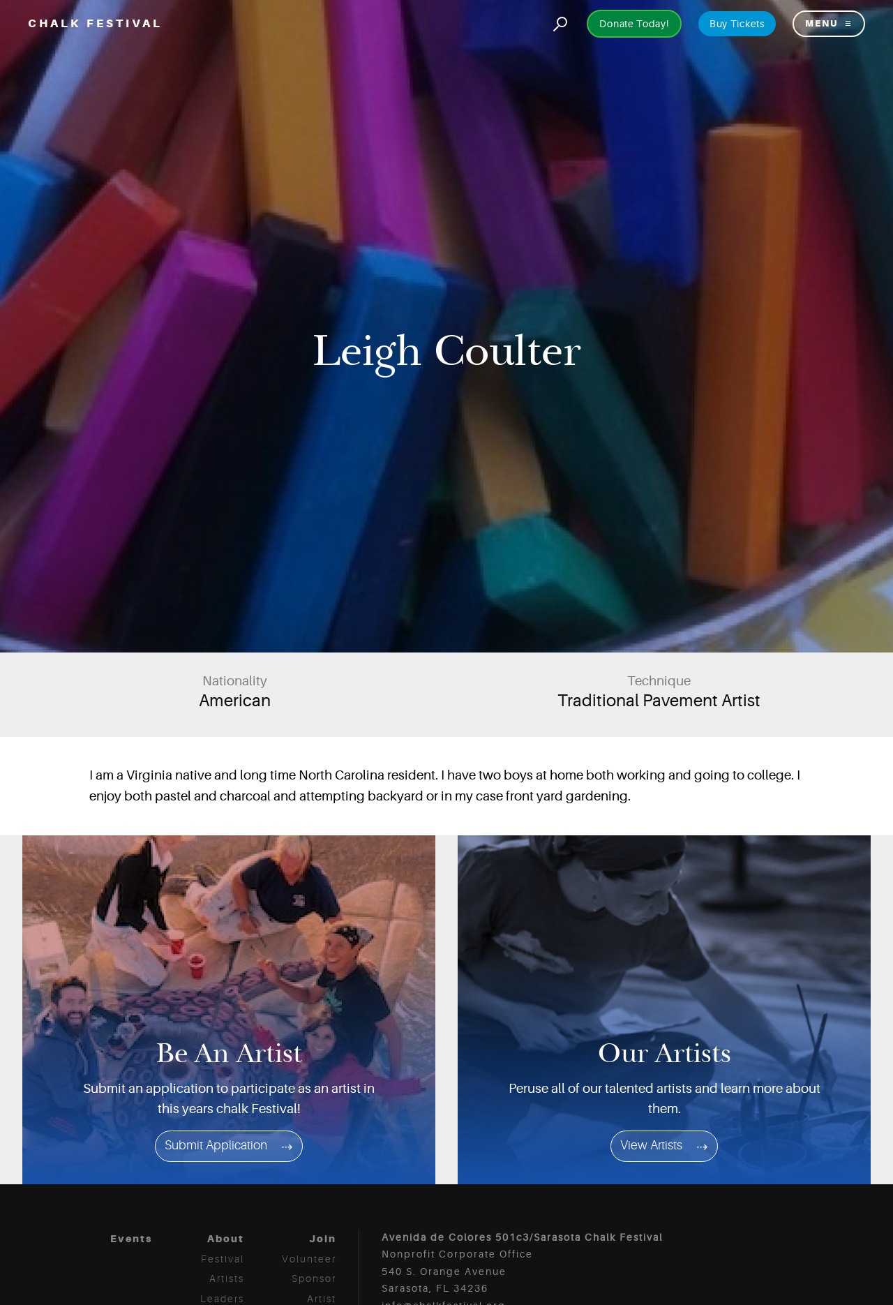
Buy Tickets (737, 23)
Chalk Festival (95, 23)
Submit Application (216, 1145)
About (225, 1238)
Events (131, 1238)
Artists (226, 1278)
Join (322, 1238)
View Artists (651, 1145)
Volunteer (309, 1259)
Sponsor (314, 1278)
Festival (222, 1259)
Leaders (222, 1298)
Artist (321, 1298)
